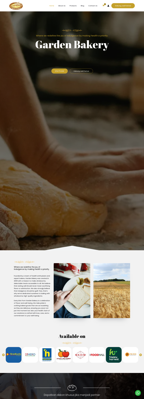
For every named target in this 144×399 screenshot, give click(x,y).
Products (75, 6)
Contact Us (93, 6)
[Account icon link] (108, 6)
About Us (65, 6)
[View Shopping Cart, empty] (103, 5)
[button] (123, 5)
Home (56, 6)
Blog (84, 6)
